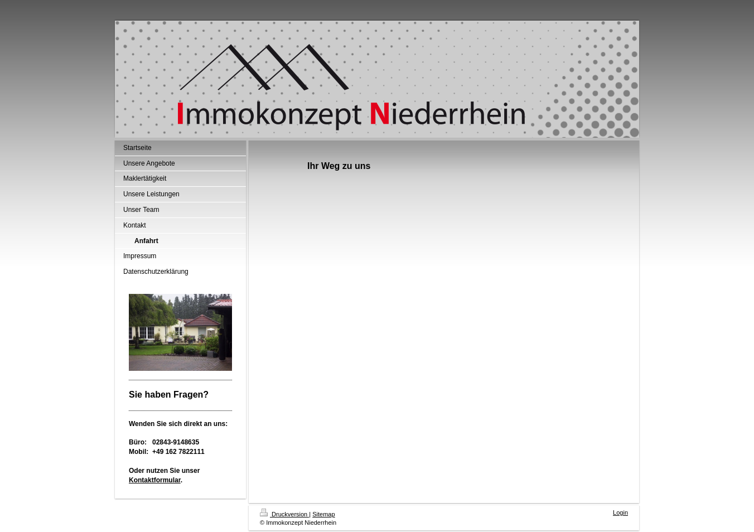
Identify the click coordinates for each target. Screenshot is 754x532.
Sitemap (323, 514)
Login (620, 512)
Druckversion (284, 514)
